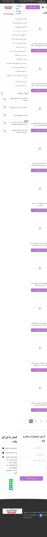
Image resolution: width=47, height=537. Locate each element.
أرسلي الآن (31, 478)
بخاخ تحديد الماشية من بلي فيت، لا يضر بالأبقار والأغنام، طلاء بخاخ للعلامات (18, 123)
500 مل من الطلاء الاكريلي (20, 115)
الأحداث (18, 13)
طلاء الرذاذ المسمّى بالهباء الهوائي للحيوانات (18, 99)
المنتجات (19, 3)
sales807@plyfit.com (11, 452)
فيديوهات (19, 6)
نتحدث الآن (33, 7)
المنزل (18, 1)
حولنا (17, 8)
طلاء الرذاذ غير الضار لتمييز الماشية (18, 107)
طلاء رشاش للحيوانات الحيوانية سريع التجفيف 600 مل (19, 131)
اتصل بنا (18, 11)
